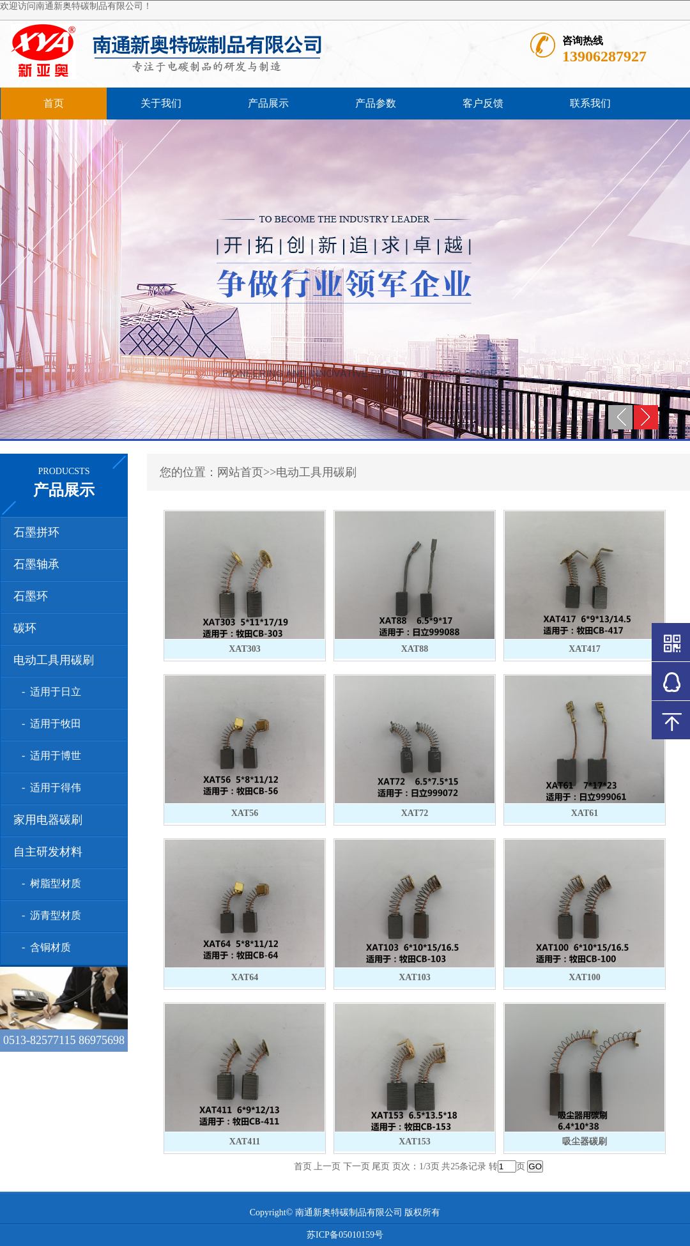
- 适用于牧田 (49, 723)
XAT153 (415, 1141)
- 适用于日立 (49, 691)
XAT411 (245, 1141)
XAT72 (415, 813)
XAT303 (245, 649)
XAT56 (245, 813)
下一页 (356, 1166)
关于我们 (161, 103)
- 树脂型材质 (49, 883)
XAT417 (585, 649)
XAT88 (415, 649)
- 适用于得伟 (49, 787)
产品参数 (375, 103)
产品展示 (268, 103)
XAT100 (585, 977)
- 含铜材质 (44, 947)
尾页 (381, 1166)
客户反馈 (483, 103)
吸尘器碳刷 (584, 1141)
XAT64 (245, 977)
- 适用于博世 (49, 755)
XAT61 (585, 813)
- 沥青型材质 (49, 915)
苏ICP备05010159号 (345, 1235)
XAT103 (415, 977)
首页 (53, 103)
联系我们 (590, 103)
